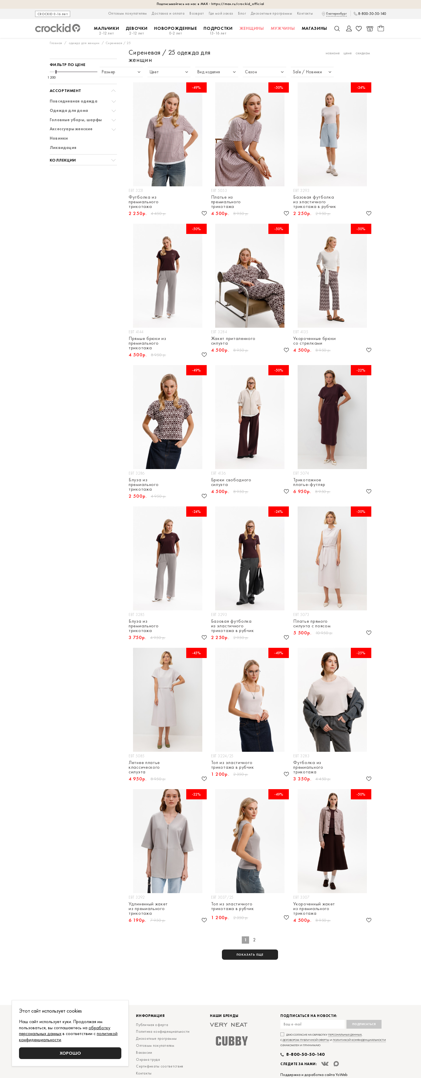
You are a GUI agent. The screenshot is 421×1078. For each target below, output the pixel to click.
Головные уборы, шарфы (76, 120)
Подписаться (364, 1024)
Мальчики (106, 31)
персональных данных (345, 1035)
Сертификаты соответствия (159, 1066)
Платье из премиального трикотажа (226, 202)
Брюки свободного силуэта (231, 482)
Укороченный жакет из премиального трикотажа (314, 909)
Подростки (218, 31)
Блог (242, 13)
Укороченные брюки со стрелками (314, 341)
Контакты (305, 13)
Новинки (59, 138)
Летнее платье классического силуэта (144, 767)
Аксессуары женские (71, 129)
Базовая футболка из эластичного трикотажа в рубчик (314, 202)
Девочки (136, 31)
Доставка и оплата (168, 13)
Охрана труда (148, 1059)
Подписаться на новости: (308, 1016)
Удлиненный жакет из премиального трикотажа (148, 909)
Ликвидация (63, 147)
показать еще (250, 954)
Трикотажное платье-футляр (309, 482)
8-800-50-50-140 (372, 13)
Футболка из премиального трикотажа (143, 202)
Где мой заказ (221, 13)
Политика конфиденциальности (162, 1031)
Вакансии (144, 1052)
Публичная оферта (152, 1024)
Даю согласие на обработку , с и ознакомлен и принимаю (333, 1040)
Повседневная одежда (73, 101)
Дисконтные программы (271, 13)
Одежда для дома (69, 110)
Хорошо (70, 1053)
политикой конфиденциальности (359, 1040)
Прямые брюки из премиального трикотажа (147, 343)
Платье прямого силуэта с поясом (311, 623)
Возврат (196, 13)
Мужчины (283, 28)
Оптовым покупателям (127, 13)
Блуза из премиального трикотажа (143, 485)
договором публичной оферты (306, 1040)
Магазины (314, 28)
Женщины (251, 28)
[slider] (111, 72)
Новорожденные (175, 31)
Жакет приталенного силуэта (233, 341)
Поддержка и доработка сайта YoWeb (314, 1074)
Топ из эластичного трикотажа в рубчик (232, 765)
